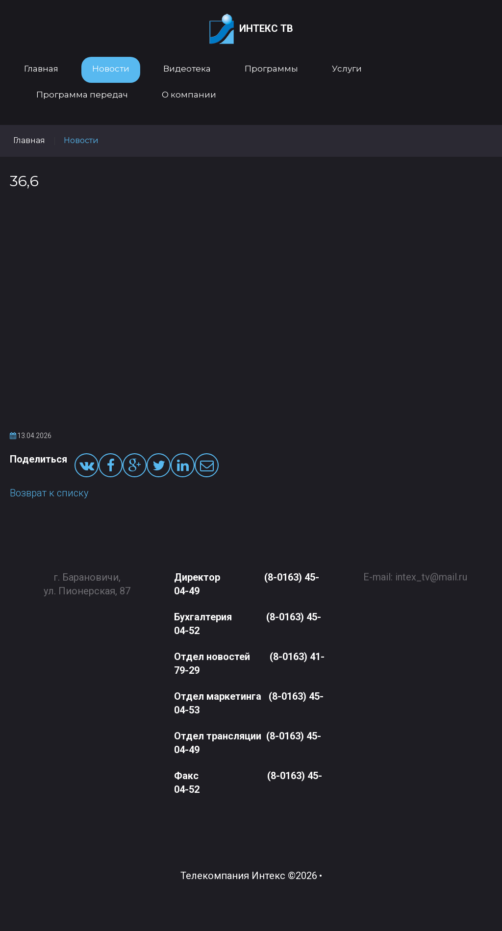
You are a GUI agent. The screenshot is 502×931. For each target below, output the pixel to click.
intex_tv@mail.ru (431, 573)
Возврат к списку (49, 493)
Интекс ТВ (251, 29)
